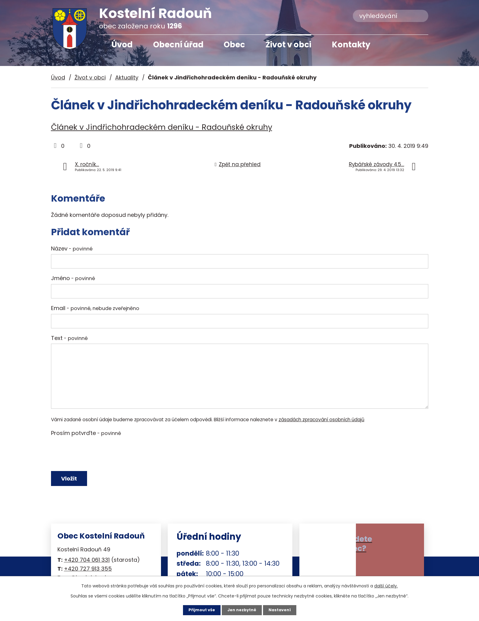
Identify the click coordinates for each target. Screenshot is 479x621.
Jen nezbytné (242, 610)
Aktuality (126, 77)
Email (95, 308)
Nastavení (282, 610)
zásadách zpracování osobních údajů (321, 419)
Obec (234, 44)
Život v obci (288, 44)
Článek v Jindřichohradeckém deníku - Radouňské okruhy (161, 127)
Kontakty (351, 44)
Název (72, 248)
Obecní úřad (178, 44)
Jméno (73, 278)
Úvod (122, 44)
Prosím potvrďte (86, 433)
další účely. (386, 585)
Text (69, 338)
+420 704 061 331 (87, 564)
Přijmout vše (199, 610)
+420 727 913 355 (88, 573)
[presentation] (97, 454)
